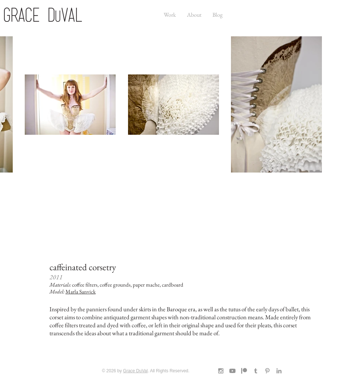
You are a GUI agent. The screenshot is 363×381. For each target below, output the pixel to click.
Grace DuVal (135, 370)
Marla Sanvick (80, 291)
